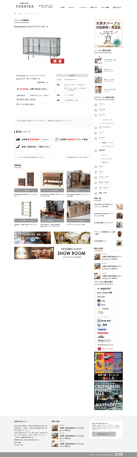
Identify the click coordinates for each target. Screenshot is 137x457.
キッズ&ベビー (31, 220)
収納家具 (25, 20)
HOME (63, 7)
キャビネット (19, 190)
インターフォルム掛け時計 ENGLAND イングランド (30, 157)
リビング (17, 20)
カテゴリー (71, 7)
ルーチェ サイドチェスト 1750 (76, 224)
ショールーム (83, 7)
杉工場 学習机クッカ (100, 241)
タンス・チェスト (46, 190)
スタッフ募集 (105, 7)
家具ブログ (94, 7)
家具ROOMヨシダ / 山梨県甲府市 (104, 454)
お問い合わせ (117, 7)
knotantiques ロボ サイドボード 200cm (77, 157)
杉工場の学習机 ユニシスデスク (103, 222)
